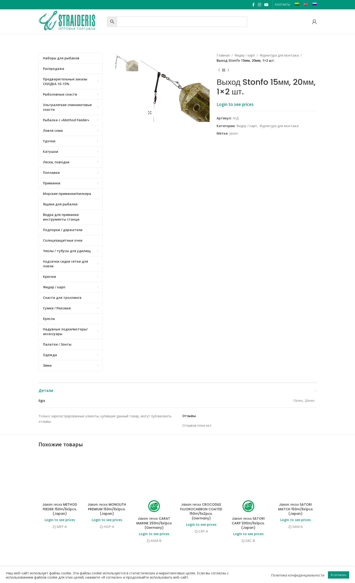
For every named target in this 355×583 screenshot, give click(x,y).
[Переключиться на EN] (306, 4)
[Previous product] (219, 70)
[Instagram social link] (259, 4)
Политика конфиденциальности (297, 575)
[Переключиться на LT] (297, 4)
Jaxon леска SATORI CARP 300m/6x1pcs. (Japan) (248, 485)
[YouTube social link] (266, 4)
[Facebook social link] (253, 4)
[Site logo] (72, 21)
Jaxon (233, 133)
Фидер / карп (245, 55)
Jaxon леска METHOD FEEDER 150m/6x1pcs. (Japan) (59, 471)
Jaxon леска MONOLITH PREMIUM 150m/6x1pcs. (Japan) (107, 471)
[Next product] (228, 70)
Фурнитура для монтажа (279, 55)
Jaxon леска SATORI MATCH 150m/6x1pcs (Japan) (295, 471)
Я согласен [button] (338, 575)
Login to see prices (235, 104)
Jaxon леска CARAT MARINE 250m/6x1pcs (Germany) (154, 485)
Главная (223, 55)
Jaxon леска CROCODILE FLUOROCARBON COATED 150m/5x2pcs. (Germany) (201, 474)
